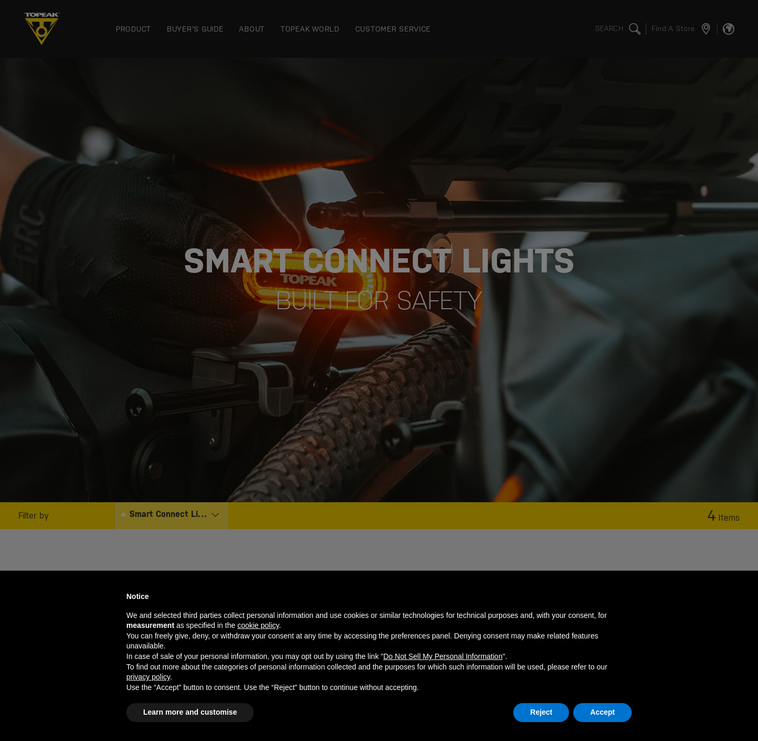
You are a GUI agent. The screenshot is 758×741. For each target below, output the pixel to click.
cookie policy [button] (258, 625)
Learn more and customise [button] (190, 712)
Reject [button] (541, 712)
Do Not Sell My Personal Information (442, 656)
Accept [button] (602, 712)
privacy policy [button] (148, 677)
